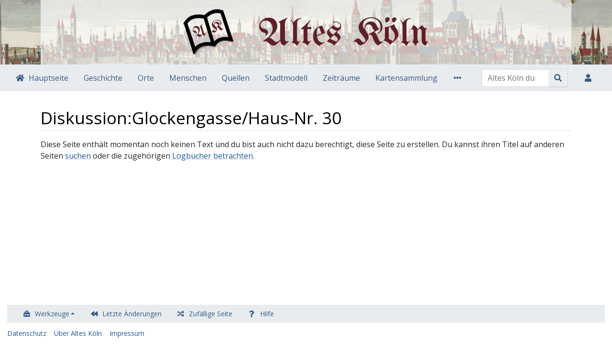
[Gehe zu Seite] (558, 78)
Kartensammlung (406, 78)
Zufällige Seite (210, 313)
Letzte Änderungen (132, 313)
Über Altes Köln (78, 333)
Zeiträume (341, 78)
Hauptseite (48, 78)
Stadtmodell (286, 78)
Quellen (236, 78)
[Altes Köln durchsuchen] (515, 78)
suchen (78, 155)
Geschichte (103, 78)
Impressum (126, 333)
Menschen (188, 78)
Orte (146, 78)
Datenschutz (26, 333)
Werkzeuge (52, 313)
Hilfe (267, 313)
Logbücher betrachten (212, 155)
